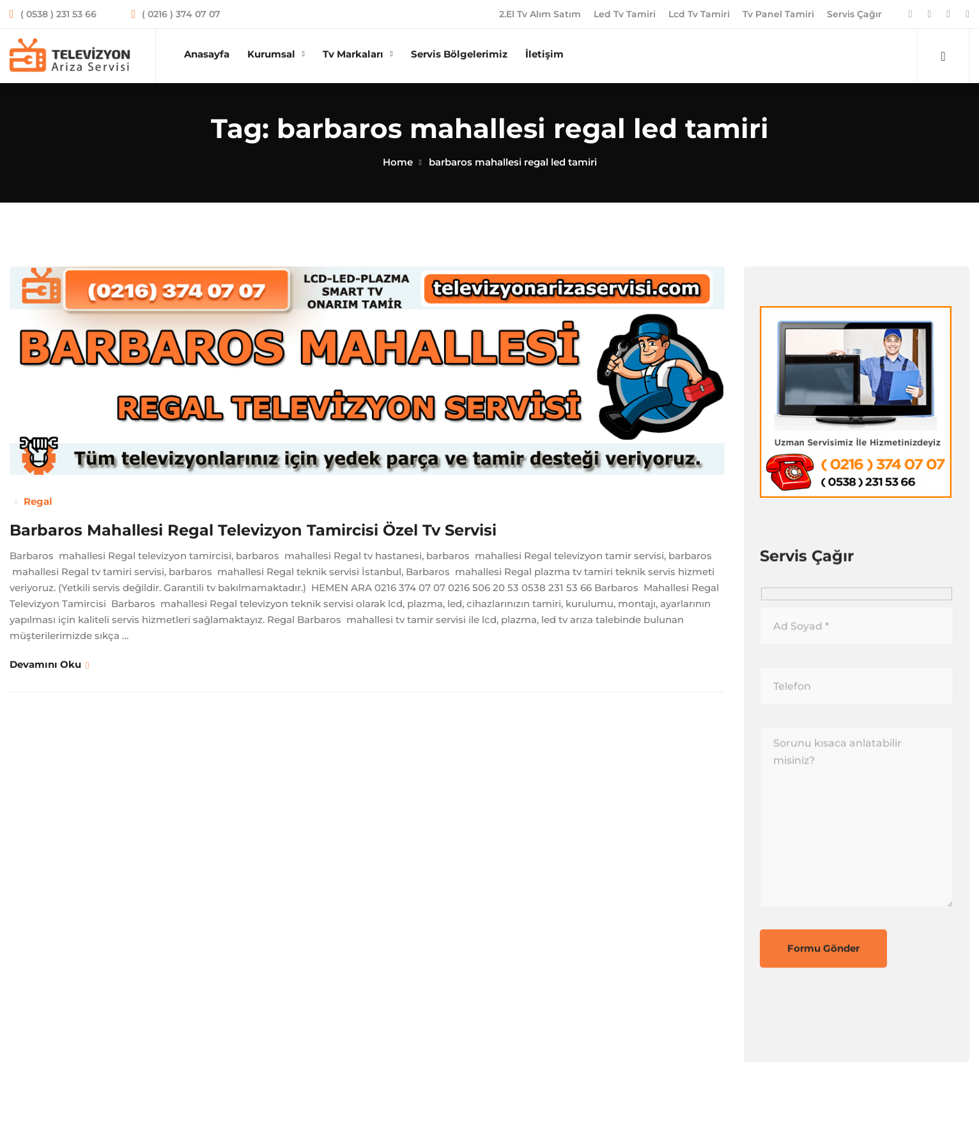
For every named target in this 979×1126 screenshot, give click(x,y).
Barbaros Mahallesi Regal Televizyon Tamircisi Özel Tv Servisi (253, 530)
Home (398, 162)
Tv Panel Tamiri (778, 14)
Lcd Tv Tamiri (699, 14)
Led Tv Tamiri (625, 14)
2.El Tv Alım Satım (540, 14)
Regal (38, 501)
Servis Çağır (854, 14)
